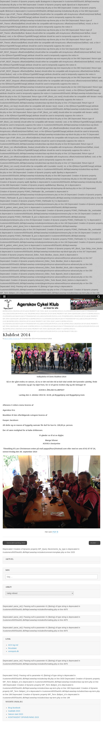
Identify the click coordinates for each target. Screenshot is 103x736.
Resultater (12, 648)
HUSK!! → (95, 543)
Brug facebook (14, 708)
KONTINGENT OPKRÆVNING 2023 (23, 717)
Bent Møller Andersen (12, 339)
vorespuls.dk (13, 651)
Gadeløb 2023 (14, 711)
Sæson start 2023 (15, 714)
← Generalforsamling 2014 (14, 543)
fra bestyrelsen (70, 331)
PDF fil (55, 532)
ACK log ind (13, 645)
